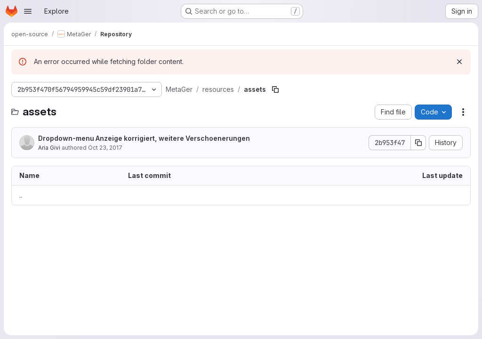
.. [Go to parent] (20, 195)
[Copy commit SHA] (418, 142)
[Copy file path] (275, 89)
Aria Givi (49, 147)
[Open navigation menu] (27, 11)
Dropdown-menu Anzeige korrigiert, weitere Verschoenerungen (144, 138)
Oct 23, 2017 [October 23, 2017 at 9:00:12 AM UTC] (105, 147)
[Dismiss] (459, 61)
